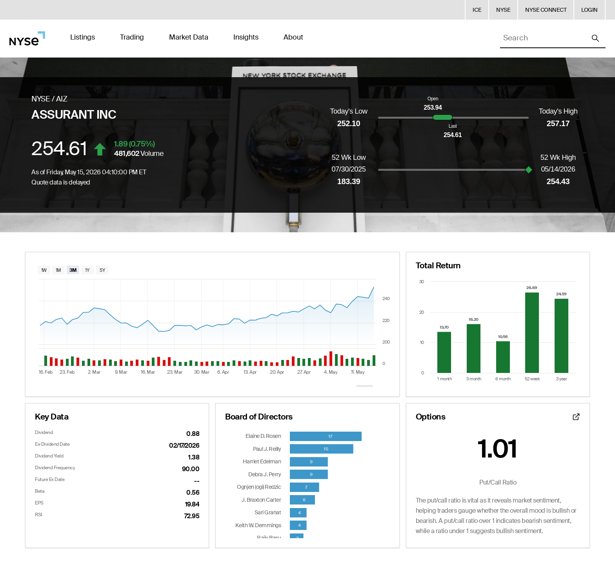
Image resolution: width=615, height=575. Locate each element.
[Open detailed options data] (576, 417)
